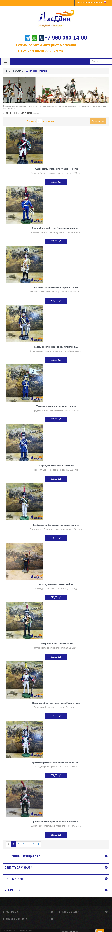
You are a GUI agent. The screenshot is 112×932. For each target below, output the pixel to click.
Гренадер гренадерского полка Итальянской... (56, 762)
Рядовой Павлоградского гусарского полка (56, 169)
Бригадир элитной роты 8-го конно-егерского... (56, 821)
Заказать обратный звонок (89, 2)
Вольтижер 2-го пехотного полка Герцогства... (56, 703)
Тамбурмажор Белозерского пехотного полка (56, 525)
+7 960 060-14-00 (63, 38)
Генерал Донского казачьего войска (56, 466)
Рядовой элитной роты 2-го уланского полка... (56, 228)
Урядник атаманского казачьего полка (56, 406)
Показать (31, 121)
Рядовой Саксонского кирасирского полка (56, 287)
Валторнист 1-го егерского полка (56, 644)
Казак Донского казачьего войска (56, 584)
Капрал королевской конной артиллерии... (56, 347)
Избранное (13, 890)
